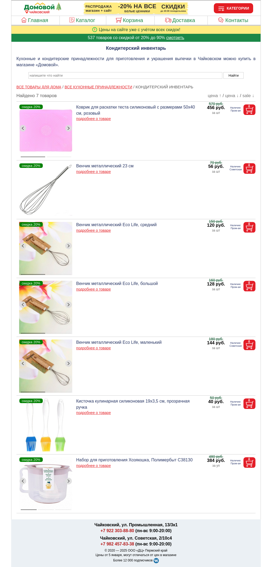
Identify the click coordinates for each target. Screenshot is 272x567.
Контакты (236, 20)
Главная (38, 20)
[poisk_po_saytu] (125, 75)
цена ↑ (214, 95)
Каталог (85, 20)
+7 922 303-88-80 (117, 530)
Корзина (133, 20)
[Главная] (39, 9)
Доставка (183, 20)
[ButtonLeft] (22, 128)
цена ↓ (232, 95)
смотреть (175, 37)
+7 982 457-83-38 (117, 544)
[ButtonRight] (68, 128)
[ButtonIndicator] (46, 155)
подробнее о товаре (93, 119)
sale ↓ (248, 95)
